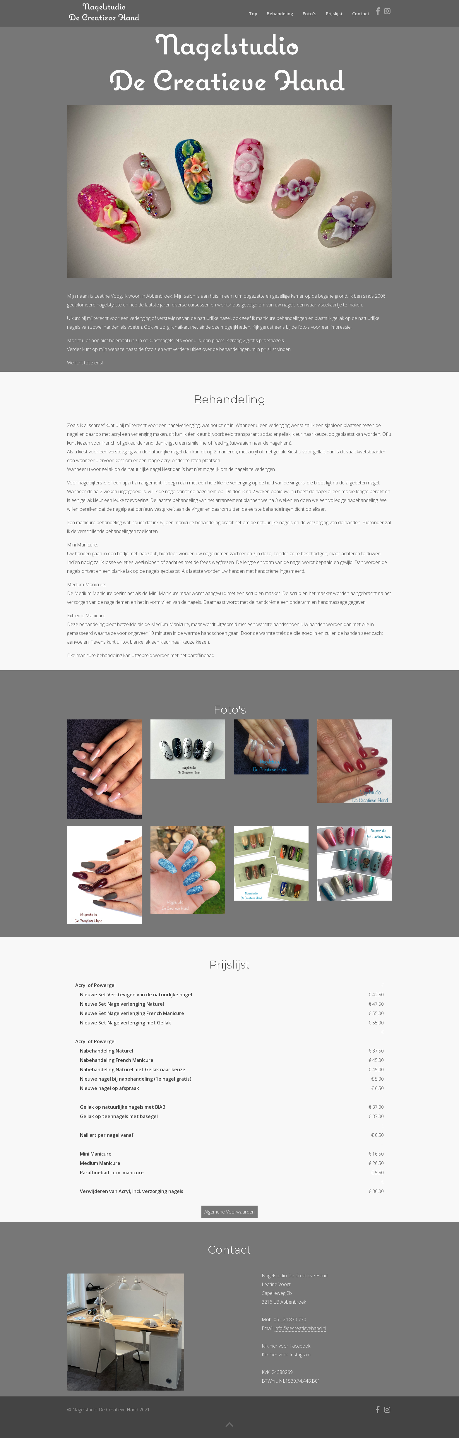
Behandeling (280, 13)
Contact (360, 13)
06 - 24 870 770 (290, 1319)
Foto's (309, 13)
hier (274, 1346)
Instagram (300, 1354)
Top (253, 13)
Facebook (300, 1346)
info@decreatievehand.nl (300, 1328)
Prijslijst (334, 13)
